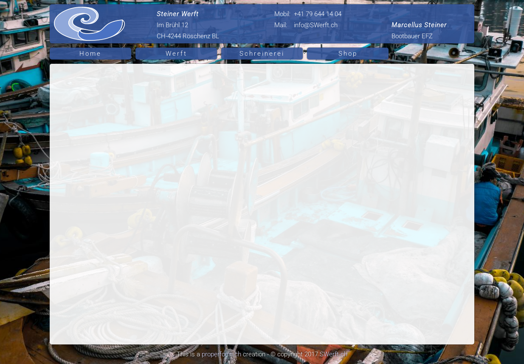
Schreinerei (262, 53)
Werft (176, 53)
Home (90, 53)
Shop (348, 53)
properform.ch (221, 354)
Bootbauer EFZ (419, 30)
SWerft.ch (333, 354)
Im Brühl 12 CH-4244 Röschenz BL (188, 25)
